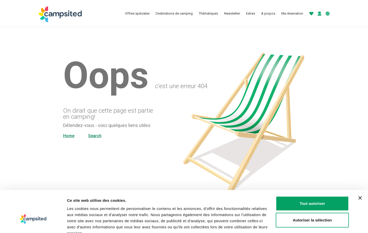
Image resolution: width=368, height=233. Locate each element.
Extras (250, 13)
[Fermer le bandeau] (360, 167)
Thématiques (208, 13)
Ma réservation (292, 13)
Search (94, 135)
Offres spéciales (137, 13)
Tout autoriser (312, 172)
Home (68, 135)
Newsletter (232, 13)
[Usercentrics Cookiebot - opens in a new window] (33, 223)
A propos (268, 13)
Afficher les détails (281, 223)
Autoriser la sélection (312, 189)
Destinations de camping (174, 13)
